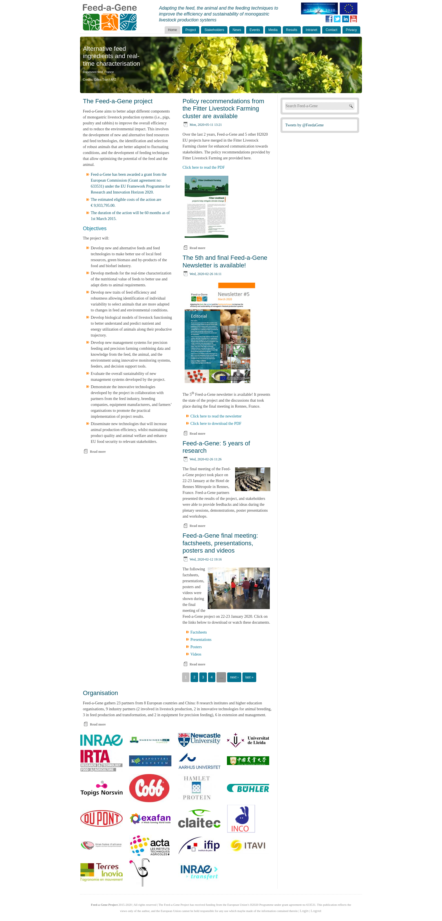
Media (273, 30)
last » (249, 677)
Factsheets (199, 632)
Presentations (201, 640)
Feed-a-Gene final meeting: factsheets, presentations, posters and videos (220, 543)
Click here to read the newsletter (216, 416)
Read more (98, 452)
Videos (196, 654)
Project (190, 30)
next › (234, 677)
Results (291, 30)
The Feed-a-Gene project (118, 101)
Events (254, 30)
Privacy (351, 30)
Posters (196, 647)
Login (304, 911)
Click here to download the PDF (216, 423)
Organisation (100, 692)
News (237, 30)
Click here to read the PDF (204, 167)
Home (172, 30)
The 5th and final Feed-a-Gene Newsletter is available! (225, 261)
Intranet (311, 30)
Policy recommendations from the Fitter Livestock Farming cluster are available (223, 109)
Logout (316, 911)
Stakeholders (214, 30)
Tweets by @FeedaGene (304, 125)
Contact (331, 30)
